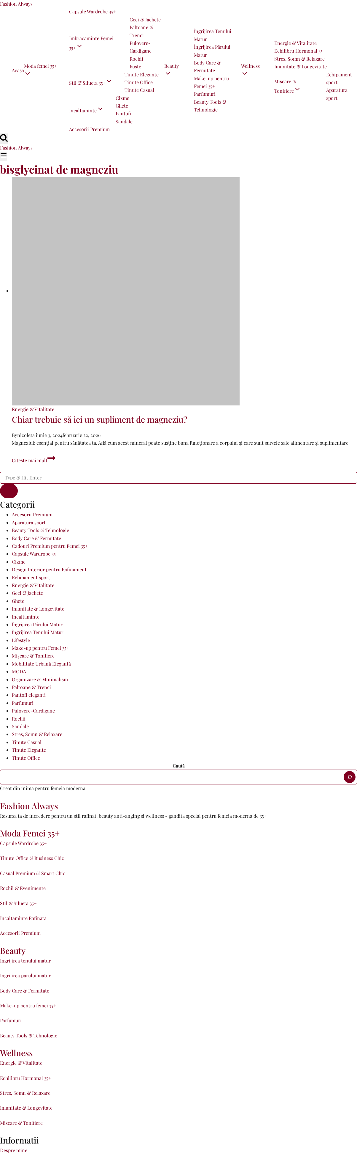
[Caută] (350, 777)
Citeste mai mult (33, 460)
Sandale (124, 121)
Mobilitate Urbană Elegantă (41, 663)
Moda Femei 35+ (30, 833)
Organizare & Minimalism (40, 679)
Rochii (136, 59)
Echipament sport (339, 78)
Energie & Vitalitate (295, 43)
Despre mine (13, 1150)
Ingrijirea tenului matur (25, 960)
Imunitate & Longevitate (300, 66)
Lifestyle (21, 640)
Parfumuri (205, 94)
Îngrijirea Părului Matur (212, 51)
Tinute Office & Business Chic (32, 858)
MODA (19, 671)
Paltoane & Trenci (141, 31)
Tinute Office (139, 82)
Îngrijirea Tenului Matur (212, 35)
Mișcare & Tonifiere (33, 655)
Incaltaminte (25, 617)
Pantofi (123, 113)
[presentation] (184, 291)
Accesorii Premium (89, 129)
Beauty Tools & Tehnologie (210, 106)
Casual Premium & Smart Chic (32, 873)
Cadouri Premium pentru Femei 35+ (50, 546)
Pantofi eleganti (29, 695)
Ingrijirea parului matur (25, 975)
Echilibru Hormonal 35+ (299, 51)
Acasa (18, 70)
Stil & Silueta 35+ (18, 903)
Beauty (13, 950)
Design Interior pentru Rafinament (49, 569)
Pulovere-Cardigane (141, 47)
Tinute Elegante (142, 74)
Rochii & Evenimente (23, 888)
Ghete (122, 106)
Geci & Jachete (145, 19)
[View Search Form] (4, 138)
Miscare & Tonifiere (21, 1123)
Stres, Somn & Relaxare (299, 59)
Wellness (16, 1052)
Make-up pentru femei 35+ (28, 1005)
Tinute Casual (139, 90)
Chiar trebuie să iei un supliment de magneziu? (99, 419)
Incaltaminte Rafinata (23, 918)
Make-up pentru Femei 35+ (211, 82)
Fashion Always (29, 805)
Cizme (122, 98)
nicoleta (26, 435)
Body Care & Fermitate (207, 66)
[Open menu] (3, 156)
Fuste (135, 66)
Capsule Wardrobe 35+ (92, 11)
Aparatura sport (337, 94)
